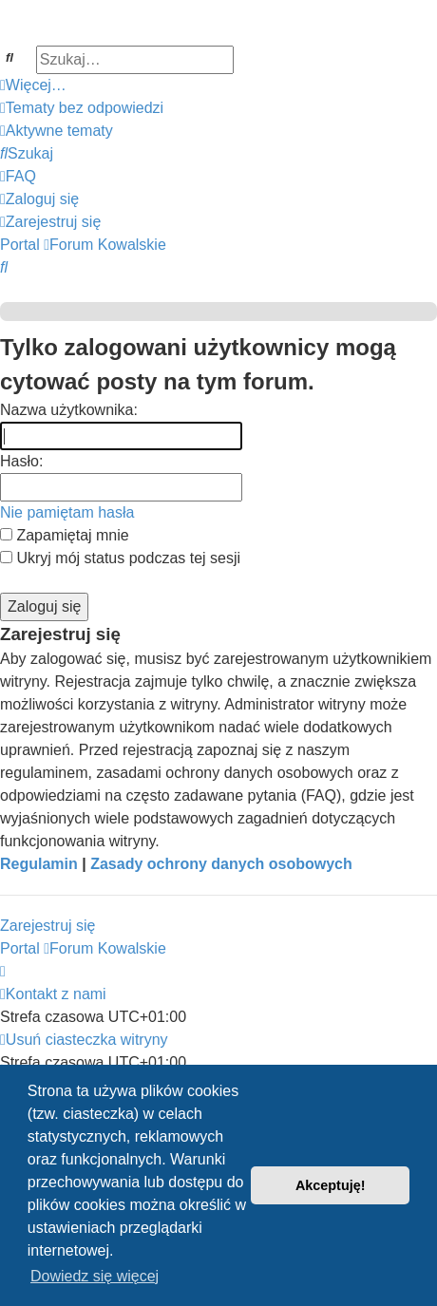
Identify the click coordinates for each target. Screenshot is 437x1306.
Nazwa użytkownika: (69, 410)
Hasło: (21, 461)
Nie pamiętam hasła (67, 512)
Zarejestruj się (47, 926)
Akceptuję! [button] (330, 1185)
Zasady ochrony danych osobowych (221, 864)
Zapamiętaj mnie (64, 535)
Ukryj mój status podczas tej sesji (120, 558)
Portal (20, 245)
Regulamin (39, 864)
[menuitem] (81, 108)
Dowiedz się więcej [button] (94, 1276)
